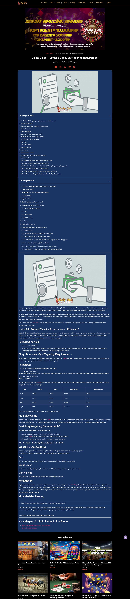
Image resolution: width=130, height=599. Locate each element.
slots (49, 420)
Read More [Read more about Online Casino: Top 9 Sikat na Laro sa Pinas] (52, 567)
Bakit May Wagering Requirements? (31, 134)
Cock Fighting (82, 3)
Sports (65, 3)
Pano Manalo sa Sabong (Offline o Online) (36, 168)
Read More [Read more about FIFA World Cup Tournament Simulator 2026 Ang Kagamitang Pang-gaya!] (84, 569)
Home (47, 53)
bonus (39, 382)
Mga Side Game (26, 131)
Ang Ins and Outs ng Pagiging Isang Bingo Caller (38, 160)
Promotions (99, 3)
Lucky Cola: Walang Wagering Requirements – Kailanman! (38, 121)
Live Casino (43, 3)
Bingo (91, 3)
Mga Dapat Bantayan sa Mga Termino (32, 137)
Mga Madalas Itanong (27, 152)
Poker (58, 3)
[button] (110, 115)
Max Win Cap (27, 147)
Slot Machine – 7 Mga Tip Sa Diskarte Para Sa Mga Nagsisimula (43, 174)
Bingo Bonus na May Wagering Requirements (34, 126)
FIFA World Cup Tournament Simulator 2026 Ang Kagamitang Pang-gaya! (45, 166)
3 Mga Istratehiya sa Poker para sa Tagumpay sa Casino (40, 171)
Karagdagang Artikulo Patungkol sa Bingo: (33, 155)
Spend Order (27, 145)
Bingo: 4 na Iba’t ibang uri (29, 528)
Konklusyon (24, 150)
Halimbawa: (27, 129)
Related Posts (28, 158)
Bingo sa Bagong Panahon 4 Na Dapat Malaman (36, 525)
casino (65, 358)
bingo (30, 436)
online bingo (74, 485)
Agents (109, 3)
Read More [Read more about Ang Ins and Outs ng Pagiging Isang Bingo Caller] (20, 569)
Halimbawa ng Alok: (27, 123)
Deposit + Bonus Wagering (31, 139)
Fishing (72, 3)
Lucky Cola (35, 323)
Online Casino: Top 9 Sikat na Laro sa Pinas (36, 163)
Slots (51, 3)
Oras (25, 142)
